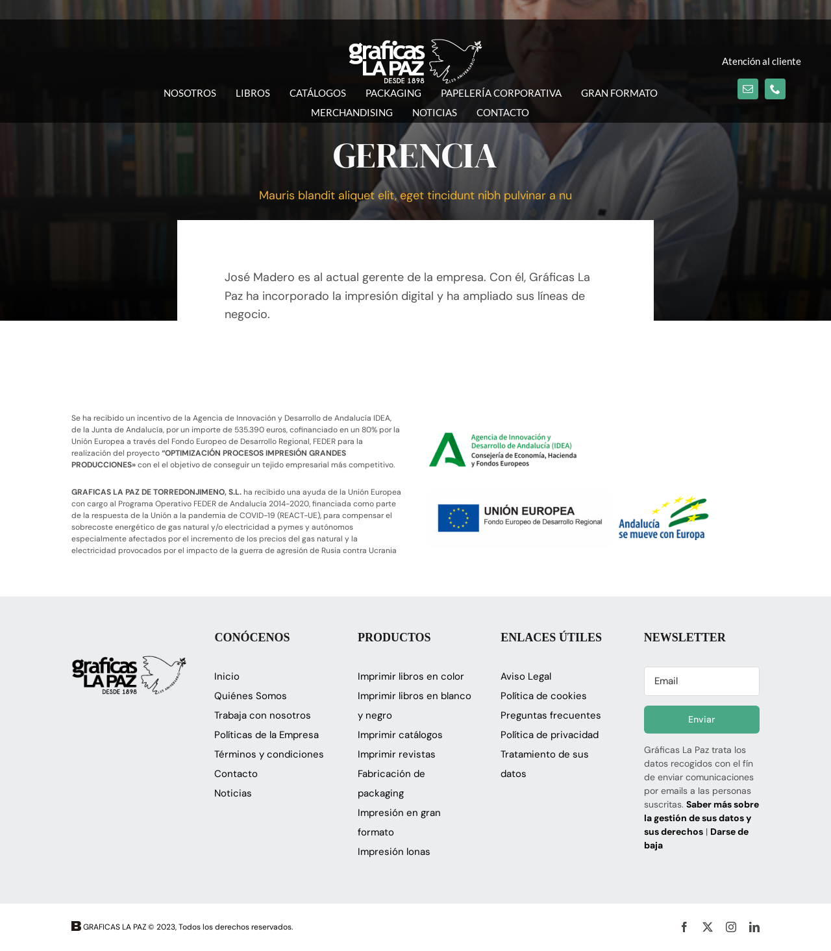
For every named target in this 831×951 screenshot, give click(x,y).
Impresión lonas (394, 851)
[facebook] (684, 927)
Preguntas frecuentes (551, 715)
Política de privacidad (550, 734)
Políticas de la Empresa (266, 734)
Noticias (233, 793)
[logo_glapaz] (415, 45)
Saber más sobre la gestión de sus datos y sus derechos (701, 817)
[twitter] (707, 927)
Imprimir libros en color (411, 676)
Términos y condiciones (269, 754)
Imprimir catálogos (400, 734)
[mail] (748, 89)
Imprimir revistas (397, 754)
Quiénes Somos (250, 695)
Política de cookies (544, 695)
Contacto (236, 773)
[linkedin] (754, 927)
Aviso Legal (526, 676)
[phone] (775, 89)
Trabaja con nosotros (262, 715)
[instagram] (731, 927)
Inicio (227, 676)
